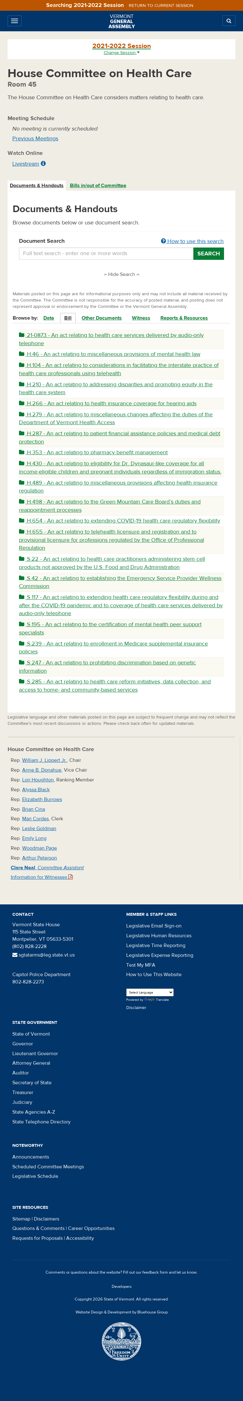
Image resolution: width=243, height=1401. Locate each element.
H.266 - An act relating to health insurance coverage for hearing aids (107, 403)
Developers (122, 1286)
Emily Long (34, 838)
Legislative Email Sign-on (154, 926)
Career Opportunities (91, 1228)
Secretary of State (32, 1083)
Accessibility (80, 1238)
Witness (141, 318)
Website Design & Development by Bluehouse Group (122, 1312)
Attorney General (31, 1063)
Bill (68, 318)
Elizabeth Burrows (42, 799)
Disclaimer (136, 1008)
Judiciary (22, 1102)
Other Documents (102, 318)
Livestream (25, 164)
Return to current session (161, 6)
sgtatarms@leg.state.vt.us (43, 955)
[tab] (37, 185)
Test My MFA (140, 965)
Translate (156, 1000)
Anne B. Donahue (41, 770)
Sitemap (21, 1219)
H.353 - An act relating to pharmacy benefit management (93, 452)
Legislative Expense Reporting (159, 955)
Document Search (121, 241)
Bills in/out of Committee (98, 185)
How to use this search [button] (192, 241)
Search (208, 253)
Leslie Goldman (39, 828)
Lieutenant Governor (35, 1053)
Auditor (20, 1073)
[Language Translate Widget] (150, 992)
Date (48, 318)
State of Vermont (31, 1034)
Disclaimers (46, 1219)
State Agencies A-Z (33, 1112)
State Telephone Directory (41, 1122)
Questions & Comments (38, 1228)
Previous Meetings (35, 138)
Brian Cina (33, 809)
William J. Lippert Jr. (44, 760)
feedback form (155, 1272)
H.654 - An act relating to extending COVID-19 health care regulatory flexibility (119, 520)
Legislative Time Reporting (155, 945)
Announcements (30, 1157)
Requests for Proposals (37, 1238)
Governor (22, 1044)
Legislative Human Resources (158, 936)
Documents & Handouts (37, 185)
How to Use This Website (154, 974)
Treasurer (22, 1092)
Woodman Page (39, 848)
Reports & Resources (184, 318)
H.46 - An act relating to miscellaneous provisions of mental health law (109, 354)
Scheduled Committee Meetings (48, 1167)
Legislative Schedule (35, 1176)
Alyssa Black (36, 789)
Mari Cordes (35, 819)
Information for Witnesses (42, 877)
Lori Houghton (38, 780)
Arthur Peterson (39, 858)
